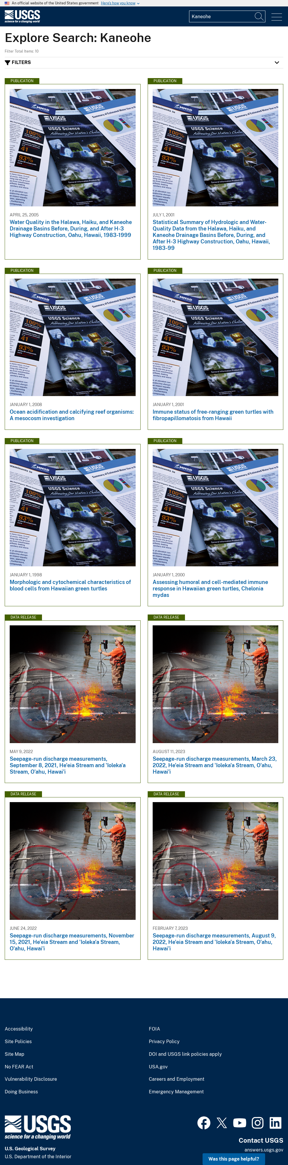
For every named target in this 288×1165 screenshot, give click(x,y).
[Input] (227, 16)
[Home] (22, 21)
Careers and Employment (176, 1079)
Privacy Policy (164, 1041)
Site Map (14, 1054)
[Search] (259, 16)
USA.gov (158, 1067)
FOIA (154, 1029)
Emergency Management (176, 1092)
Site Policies (18, 1041)
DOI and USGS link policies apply (185, 1054)
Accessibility (19, 1029)
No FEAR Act (19, 1067)
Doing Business (21, 1092)
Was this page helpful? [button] (233, 1159)
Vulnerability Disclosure (31, 1079)
